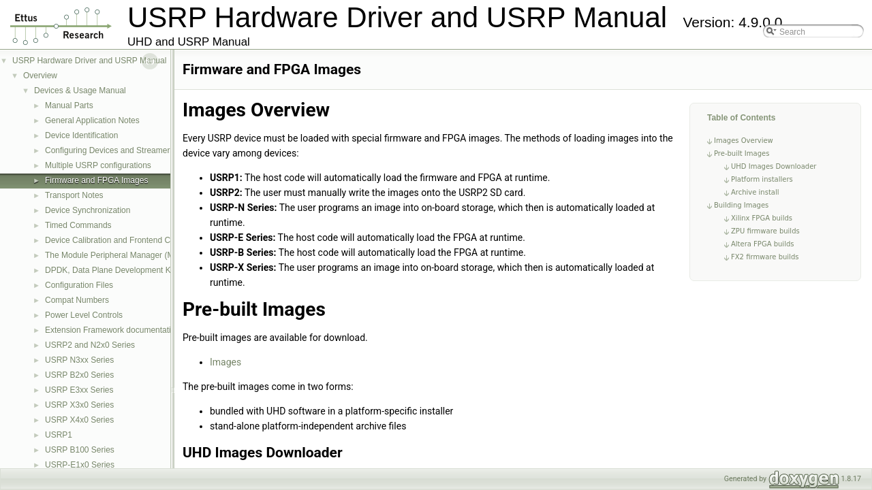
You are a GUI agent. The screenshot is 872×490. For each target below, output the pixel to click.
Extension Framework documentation (112, 330)
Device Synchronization (87, 210)
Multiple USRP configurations (98, 165)
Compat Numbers (77, 300)
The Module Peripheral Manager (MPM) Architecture (139, 255)
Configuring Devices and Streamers (109, 150)
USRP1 (58, 435)
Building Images (741, 205)
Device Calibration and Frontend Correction (123, 240)
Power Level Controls (84, 315)
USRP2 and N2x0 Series (90, 345)
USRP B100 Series (79, 450)
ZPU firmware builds (765, 231)
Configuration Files (79, 285)
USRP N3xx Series (79, 360)
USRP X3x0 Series (79, 405)
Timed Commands (78, 225)
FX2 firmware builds (764, 257)
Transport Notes (74, 195)
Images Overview (743, 140)
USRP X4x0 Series (79, 420)
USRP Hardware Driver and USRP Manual (89, 60)
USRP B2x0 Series (79, 375)
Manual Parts (69, 105)
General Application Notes (92, 120)
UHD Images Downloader (773, 166)
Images (225, 362)
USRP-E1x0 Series (79, 465)
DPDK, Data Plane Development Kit (110, 270)
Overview (40, 75)
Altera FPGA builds (762, 244)
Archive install (755, 192)
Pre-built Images (741, 153)
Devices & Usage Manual (80, 90)
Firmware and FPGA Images (96, 180)
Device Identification (81, 135)
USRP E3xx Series (79, 390)
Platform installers (762, 179)
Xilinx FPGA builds (761, 218)
